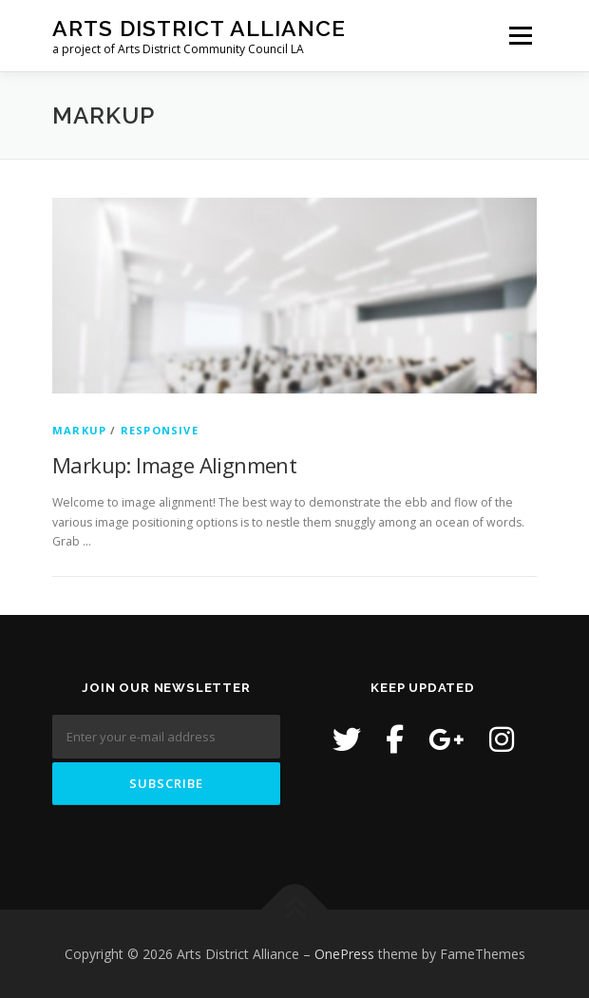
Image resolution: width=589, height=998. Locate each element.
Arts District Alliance (199, 28)
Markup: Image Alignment (174, 465)
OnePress (344, 954)
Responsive (160, 430)
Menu (519, 36)
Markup (79, 430)
